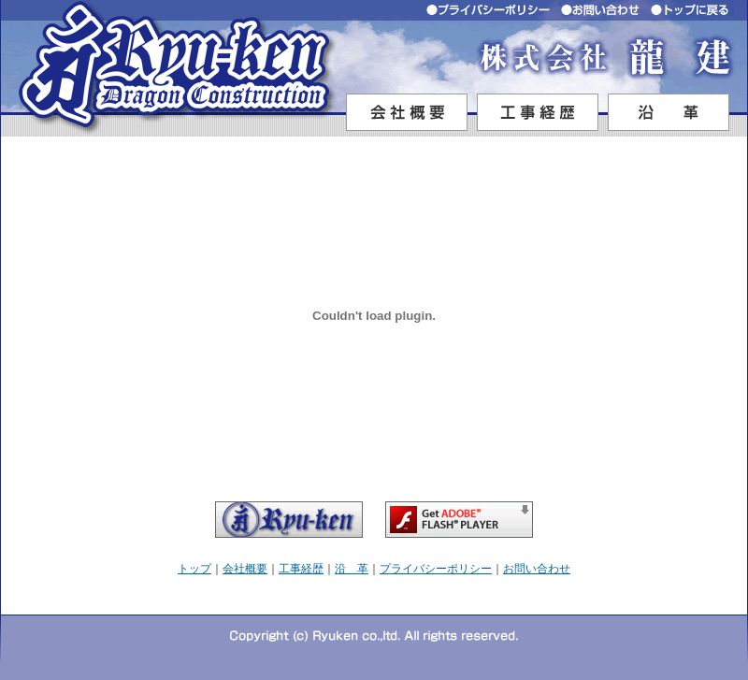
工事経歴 (301, 568)
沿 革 (351, 568)
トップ (194, 568)
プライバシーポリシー (436, 568)
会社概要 (245, 568)
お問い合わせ (536, 568)
